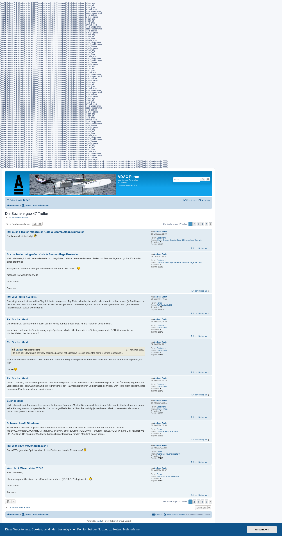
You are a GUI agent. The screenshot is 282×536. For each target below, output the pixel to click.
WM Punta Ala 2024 (165, 305)
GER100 (19, 350)
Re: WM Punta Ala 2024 (22, 296)
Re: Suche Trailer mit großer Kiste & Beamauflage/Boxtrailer (45, 231)
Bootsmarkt (161, 238)
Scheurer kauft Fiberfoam (167, 431)
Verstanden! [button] (261, 529)
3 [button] (198, 224)
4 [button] (202, 224)
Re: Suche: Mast (17, 319)
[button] (210, 224)
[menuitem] (26, 200)
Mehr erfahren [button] (132, 529)
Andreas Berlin (160, 232)
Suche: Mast (162, 328)
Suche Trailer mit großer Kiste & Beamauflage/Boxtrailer (179, 240)
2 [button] (194, 224)
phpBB (99, 521)
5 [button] (206, 224)
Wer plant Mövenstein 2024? (168, 454)
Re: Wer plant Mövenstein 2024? (27, 445)
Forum (159, 303)
